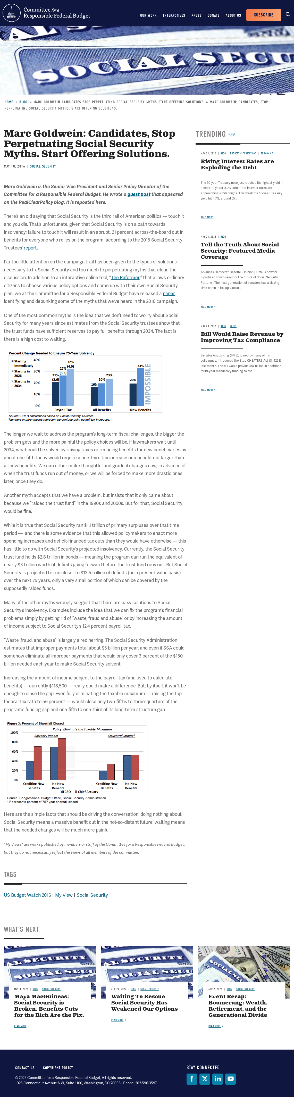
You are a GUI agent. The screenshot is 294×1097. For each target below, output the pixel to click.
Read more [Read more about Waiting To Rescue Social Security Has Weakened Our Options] (117, 1020)
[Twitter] (204, 1079)
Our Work (148, 15)
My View (64, 895)
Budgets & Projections (243, 153)
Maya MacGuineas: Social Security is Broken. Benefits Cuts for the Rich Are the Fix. (49, 1006)
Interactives (174, 15)
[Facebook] (192, 1079)
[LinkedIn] (217, 1079)
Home (9, 102)
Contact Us (25, 1068)
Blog (23, 102)
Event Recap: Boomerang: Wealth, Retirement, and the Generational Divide (237, 1006)
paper (169, 293)
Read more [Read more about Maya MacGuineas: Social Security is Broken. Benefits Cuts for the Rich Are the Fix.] (20, 1026)
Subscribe (263, 15)
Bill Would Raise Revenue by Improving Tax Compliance (242, 337)
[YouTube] (230, 1079)
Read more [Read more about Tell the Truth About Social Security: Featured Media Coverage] (207, 307)
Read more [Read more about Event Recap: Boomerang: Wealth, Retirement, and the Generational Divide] (214, 1026)
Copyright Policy (58, 1068)
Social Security (43, 166)
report (30, 248)
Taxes (233, 326)
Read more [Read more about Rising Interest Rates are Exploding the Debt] (207, 217)
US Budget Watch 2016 (27, 895)
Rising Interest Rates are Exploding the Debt (237, 164)
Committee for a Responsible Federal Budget (46, 13)
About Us (233, 15)
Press (196, 15)
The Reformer (125, 277)
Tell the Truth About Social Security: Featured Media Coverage (240, 251)
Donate (214, 15)
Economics (267, 153)
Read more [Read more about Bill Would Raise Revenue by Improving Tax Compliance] (207, 390)
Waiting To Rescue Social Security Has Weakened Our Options (144, 1003)
